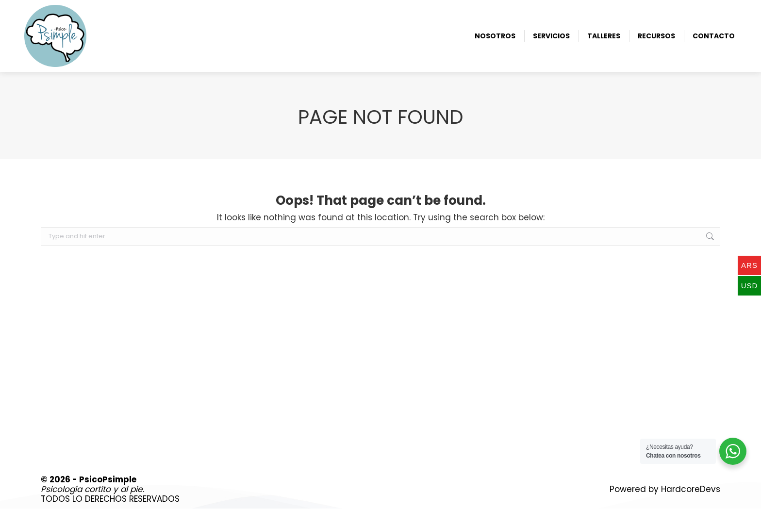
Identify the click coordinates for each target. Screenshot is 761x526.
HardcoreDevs (690, 506)
